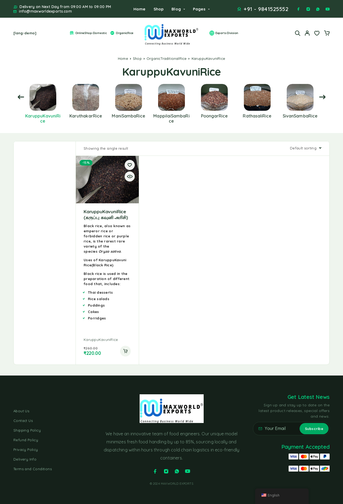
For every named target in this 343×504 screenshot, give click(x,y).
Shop (159, 9)
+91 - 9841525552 (266, 9)
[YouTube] (327, 9)
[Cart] (326, 33)
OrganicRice (121, 33)
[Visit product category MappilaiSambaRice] (171, 115)
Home (139, 9)
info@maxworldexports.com (45, 11)
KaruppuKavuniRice (101, 339)
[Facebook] (298, 9)
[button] (125, 351)
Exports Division (224, 33)
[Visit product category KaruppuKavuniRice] (43, 115)
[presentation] (20, 97)
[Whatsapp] (318, 9)
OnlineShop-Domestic (88, 33)
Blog (176, 9)
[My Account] (307, 33)
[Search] (298, 33)
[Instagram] (308, 9)
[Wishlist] (317, 33)
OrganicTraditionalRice (167, 58)
